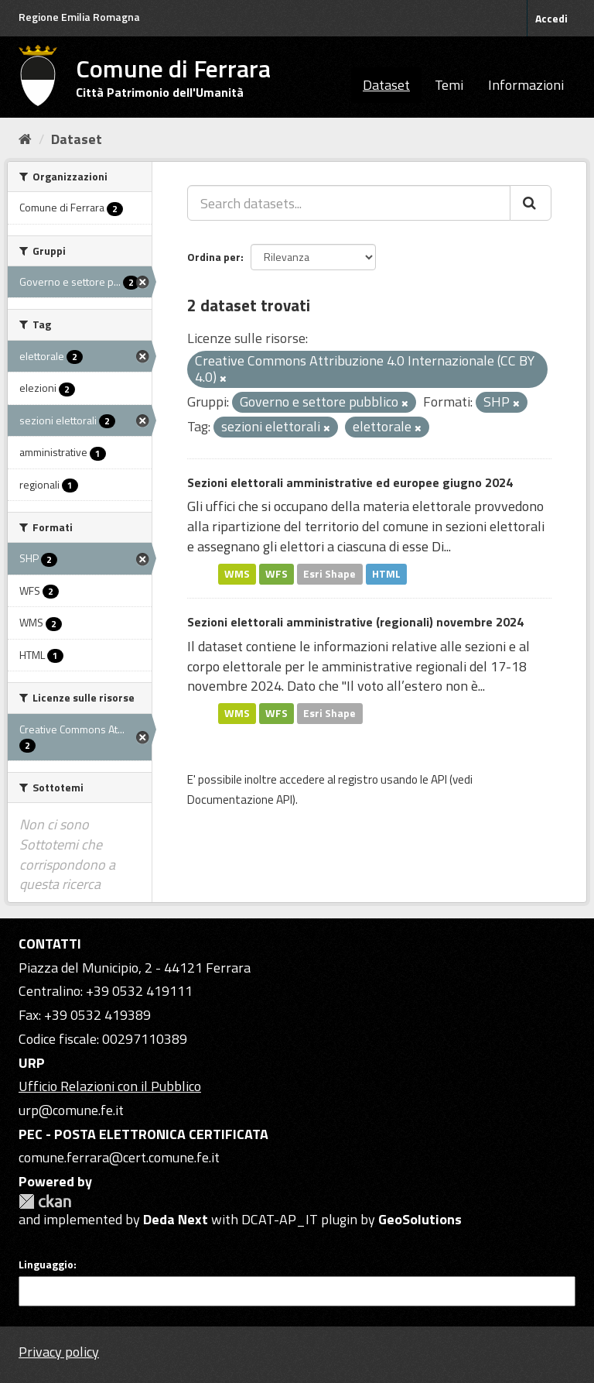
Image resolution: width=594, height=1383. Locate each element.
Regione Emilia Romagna (79, 17)
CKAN (45, 1201)
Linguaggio (46, 1264)
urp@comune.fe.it (71, 1110)
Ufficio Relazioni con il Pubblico (110, 1086)
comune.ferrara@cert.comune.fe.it (119, 1157)
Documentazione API (239, 799)
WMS (237, 574)
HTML (386, 574)
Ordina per (214, 257)
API (439, 779)
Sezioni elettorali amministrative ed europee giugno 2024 (350, 482)
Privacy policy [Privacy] (59, 1351)
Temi (449, 84)
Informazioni (526, 84)
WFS (276, 574)
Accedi (551, 18)
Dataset (386, 84)
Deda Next (175, 1219)
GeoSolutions (420, 1219)
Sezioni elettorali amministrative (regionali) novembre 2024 (355, 622)
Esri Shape (329, 574)
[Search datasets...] (348, 203)
